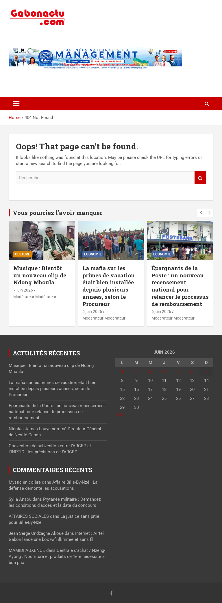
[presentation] (201, 213)
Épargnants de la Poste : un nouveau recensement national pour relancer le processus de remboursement (180, 285)
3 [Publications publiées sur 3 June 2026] (150, 371)
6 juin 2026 (92, 311)
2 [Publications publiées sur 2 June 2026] (136, 371)
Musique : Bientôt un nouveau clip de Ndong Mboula (39, 275)
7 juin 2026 (23, 290)
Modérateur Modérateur (34, 296)
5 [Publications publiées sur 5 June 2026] (178, 371)
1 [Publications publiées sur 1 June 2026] (122, 371)
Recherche (200, 177)
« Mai (120, 415)
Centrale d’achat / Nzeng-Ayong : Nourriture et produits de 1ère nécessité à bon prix (57, 556)
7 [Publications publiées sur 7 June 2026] (206, 371)
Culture (22, 254)
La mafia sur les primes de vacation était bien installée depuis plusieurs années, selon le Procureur (108, 285)
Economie (93, 254)
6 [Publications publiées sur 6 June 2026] (192, 371)
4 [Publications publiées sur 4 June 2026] (164, 371)
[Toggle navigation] (16, 103)
